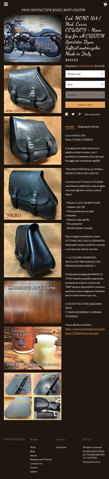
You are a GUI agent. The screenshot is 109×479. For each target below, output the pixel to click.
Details (70, 126)
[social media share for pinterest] (79, 114)
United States (86, 65)
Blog (32, 451)
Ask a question (92, 114)
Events (33, 467)
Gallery (33, 471)
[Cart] (105, 4)
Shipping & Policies (88, 126)
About (33, 455)
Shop (32, 447)
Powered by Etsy (91, 461)
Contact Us (36, 463)
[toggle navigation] (6, 4)
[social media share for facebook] (66, 114)
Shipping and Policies (41, 459)
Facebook (61, 447)
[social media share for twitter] (73, 114)
